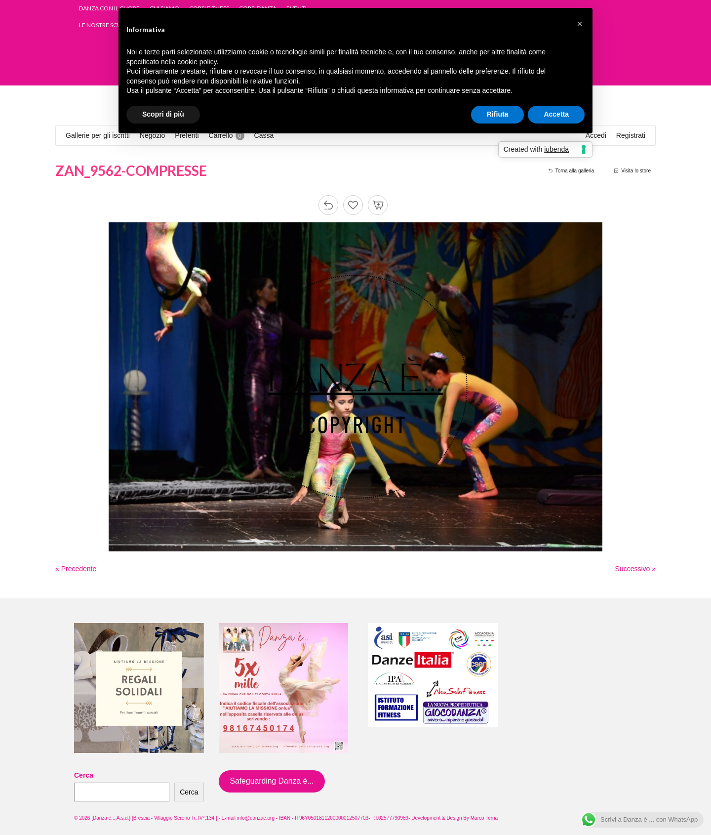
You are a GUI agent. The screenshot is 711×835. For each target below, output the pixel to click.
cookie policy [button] (197, 62)
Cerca (83, 775)
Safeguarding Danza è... (272, 781)
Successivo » (635, 569)
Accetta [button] (556, 114)
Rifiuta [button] (498, 114)
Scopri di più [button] (163, 114)
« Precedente (75, 569)
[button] (580, 24)
